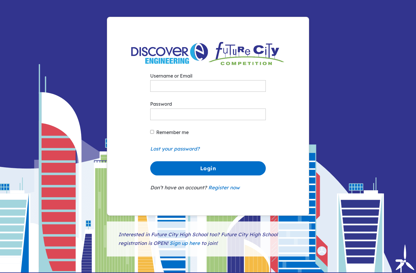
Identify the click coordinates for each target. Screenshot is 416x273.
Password (161, 104)
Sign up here (185, 243)
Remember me (172, 132)
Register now (224, 187)
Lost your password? (175, 149)
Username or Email (171, 76)
